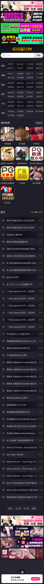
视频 (3, 75)
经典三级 (20, 87)
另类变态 (39, 87)
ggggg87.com (22, 49)
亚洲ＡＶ (11, 73)
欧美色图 (30, 92)
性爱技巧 (39, 106)
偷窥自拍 (11, 92)
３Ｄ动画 (39, 73)
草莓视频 (30, 111)
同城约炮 (11, 111)
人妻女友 (30, 102)
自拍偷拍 (20, 73)
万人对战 (30, 64)
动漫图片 (39, 92)
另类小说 (20, 106)
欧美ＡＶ (30, 73)
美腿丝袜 (11, 96)
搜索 (38, 55)
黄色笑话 (30, 106)
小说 (3, 103)
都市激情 (11, 102)
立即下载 (35, 579)
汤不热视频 (39, 111)
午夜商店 (20, 111)
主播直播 (30, 77)
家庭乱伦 (20, 102)
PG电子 (11, 64)
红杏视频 (11, 115)
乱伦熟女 (30, 87)
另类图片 (39, 96)
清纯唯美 (20, 96)
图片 (3, 94)
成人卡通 (30, 83)
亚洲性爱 (11, 83)
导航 (3, 113)
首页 (10, 508)
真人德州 (20, 64)
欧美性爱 (39, 83)
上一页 (17, 508)
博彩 (3, 65)
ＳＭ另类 (39, 77)
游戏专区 (39, 64)
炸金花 (20, 68)
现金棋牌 (30, 68)
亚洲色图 (20, 92)
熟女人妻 (11, 77)
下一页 (26, 508)
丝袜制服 (20, 77)
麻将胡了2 (11, 68)
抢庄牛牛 (39, 68)
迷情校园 (11, 106)
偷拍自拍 (20, 83)
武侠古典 (39, 102)
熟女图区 (30, 96)
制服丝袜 (11, 87)
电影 (3, 84)
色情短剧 (20, 115)
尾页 (34, 508)
